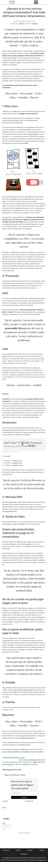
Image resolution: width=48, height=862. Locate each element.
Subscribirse (24, 797)
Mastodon (24, 854)
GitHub (18, 850)
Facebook (6, 850)
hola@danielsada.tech (27, 738)
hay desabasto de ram (9, 511)
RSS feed (26, 764)
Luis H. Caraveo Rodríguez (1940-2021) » (32, 760)
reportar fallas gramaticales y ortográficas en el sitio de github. (23, 752)
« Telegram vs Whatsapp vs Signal (13, 757)
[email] (24, 793)
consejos (21, 23)
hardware (34, 23)
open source (14, 762)
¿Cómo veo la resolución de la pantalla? (20, 690)
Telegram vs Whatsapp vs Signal (14, 775)
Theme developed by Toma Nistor (17, 860)
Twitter (42, 850)
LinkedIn (30, 850)
